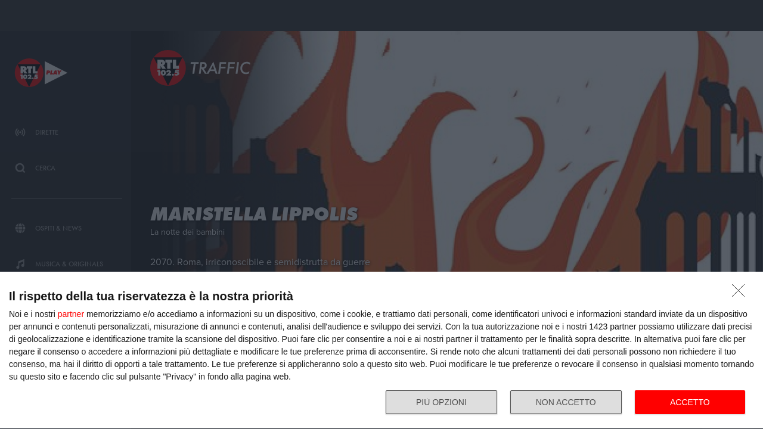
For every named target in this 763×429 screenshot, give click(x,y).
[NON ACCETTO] (741, 293)
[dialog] (381, 350)
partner (71, 314)
